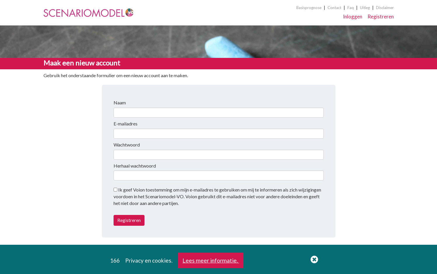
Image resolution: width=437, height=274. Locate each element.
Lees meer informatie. (210, 260)
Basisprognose (308, 7)
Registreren (381, 16)
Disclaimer (385, 7)
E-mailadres (125, 123)
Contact (334, 7)
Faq (350, 7)
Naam (120, 102)
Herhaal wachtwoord (135, 165)
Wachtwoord (127, 144)
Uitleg (365, 7)
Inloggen (352, 16)
